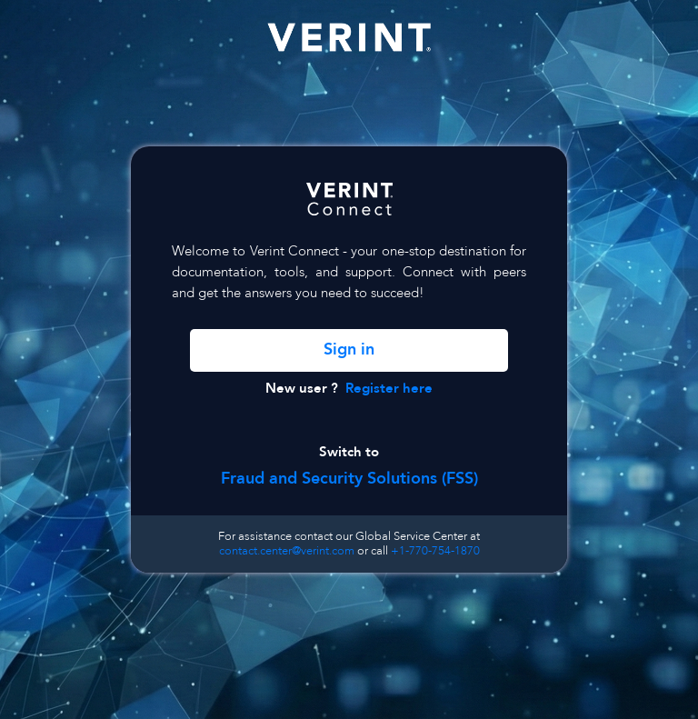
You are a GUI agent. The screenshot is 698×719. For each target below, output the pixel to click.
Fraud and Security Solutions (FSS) (349, 478)
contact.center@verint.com (286, 551)
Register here (389, 388)
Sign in (349, 349)
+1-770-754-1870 (435, 551)
